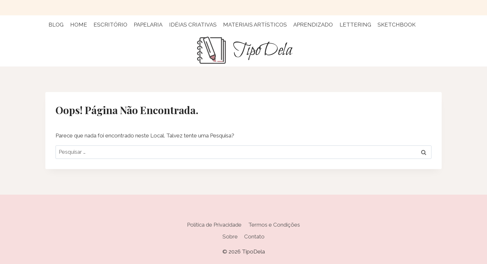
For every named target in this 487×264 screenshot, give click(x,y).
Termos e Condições (274, 224)
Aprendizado (313, 24)
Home (78, 24)
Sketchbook (397, 24)
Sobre (230, 236)
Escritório (110, 24)
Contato (254, 236)
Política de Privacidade (214, 224)
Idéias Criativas (193, 24)
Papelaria (148, 24)
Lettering (355, 24)
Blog (56, 24)
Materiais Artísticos (255, 24)
